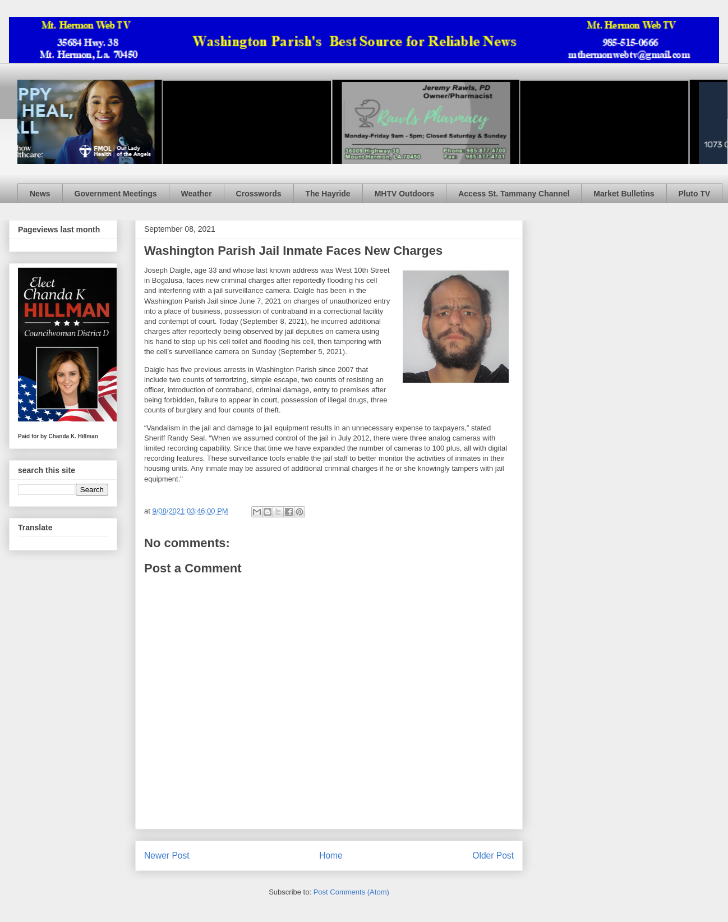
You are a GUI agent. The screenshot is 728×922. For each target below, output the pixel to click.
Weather (196, 193)
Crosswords (259, 193)
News (40, 193)
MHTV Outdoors (405, 193)
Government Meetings (116, 193)
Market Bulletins (623, 193)
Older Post (493, 855)
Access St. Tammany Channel (513, 193)
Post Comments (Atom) (351, 892)
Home (331, 855)
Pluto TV (695, 193)
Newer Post (167, 855)
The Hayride (328, 193)
